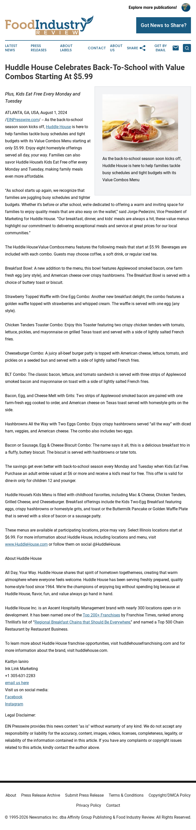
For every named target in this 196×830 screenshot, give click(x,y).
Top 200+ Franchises (101, 615)
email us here (17, 682)
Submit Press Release (84, 795)
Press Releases (38, 48)
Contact (97, 48)
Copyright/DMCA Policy (170, 795)
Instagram (14, 704)
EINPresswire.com (23, 119)
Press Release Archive (40, 795)
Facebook (13, 697)
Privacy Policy (88, 805)
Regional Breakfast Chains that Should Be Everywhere (82, 622)
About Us (116, 48)
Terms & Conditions (126, 795)
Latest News (11, 48)
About (11, 795)
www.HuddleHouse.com (26, 544)
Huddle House (58, 126)
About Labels (66, 48)
